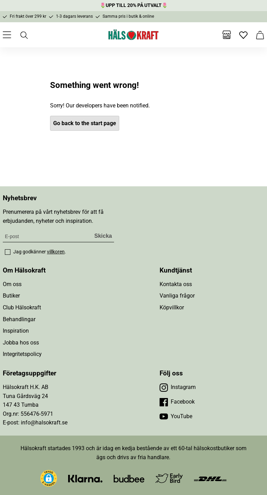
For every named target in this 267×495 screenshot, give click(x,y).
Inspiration (16, 330)
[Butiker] (226, 35)
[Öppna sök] (23, 35)
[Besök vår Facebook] (177, 401)
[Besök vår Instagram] (178, 387)
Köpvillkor (172, 307)
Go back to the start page (84, 123)
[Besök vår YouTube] (176, 416)
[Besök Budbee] (129, 478)
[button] (48, 478)
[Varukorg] (260, 35)
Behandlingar (19, 319)
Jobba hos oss (21, 342)
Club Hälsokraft (22, 307)
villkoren (56, 251)
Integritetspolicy (22, 354)
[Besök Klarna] (85, 478)
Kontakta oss (176, 284)
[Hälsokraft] (133, 35)
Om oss (12, 284)
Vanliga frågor (177, 295)
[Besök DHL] (210, 478)
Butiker (11, 295)
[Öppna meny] (7, 35)
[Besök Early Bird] (169, 477)
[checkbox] (7, 252)
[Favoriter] (243, 35)
